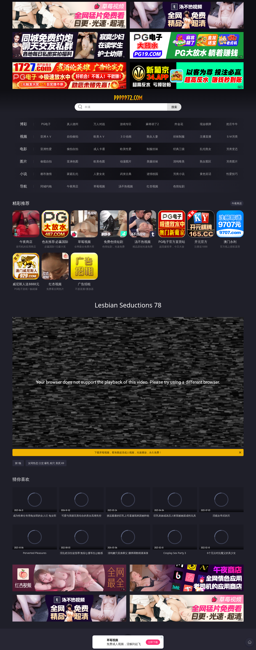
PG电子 (46, 124)
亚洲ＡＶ (46, 136)
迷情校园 (152, 174)
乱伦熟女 (205, 149)
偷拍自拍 (72, 149)
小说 (23, 173)
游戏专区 (125, 124)
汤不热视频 (126, 186)
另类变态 (232, 149)
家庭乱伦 (72, 174)
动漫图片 (125, 161)
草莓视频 (99, 186)
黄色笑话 (205, 174)
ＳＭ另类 (232, 136)
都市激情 (46, 174)
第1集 (18, 463)
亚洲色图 (72, 161)
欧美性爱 (125, 149)
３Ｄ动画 (125, 136)
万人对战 (99, 124)
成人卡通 (99, 149)
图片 (23, 161)
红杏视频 (152, 186)
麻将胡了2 (152, 124)
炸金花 (179, 124)
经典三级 (179, 149)
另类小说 (179, 174)
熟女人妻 (152, 136)
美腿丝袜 (152, 161)
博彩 (23, 124)
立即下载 (153, 642)
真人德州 (72, 124)
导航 (23, 186)
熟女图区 (205, 161)
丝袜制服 (179, 136)
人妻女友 (99, 174)
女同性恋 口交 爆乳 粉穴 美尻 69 (46, 463)
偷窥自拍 (46, 161)
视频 (23, 136)
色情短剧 (179, 186)
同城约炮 (46, 186)
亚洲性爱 (46, 149)
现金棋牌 (205, 124)
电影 (23, 148)
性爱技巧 (232, 174)
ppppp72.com (128, 97)
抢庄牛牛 (232, 124)
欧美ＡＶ (99, 136)
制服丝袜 (152, 149)
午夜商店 (72, 186)
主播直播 (205, 136)
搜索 (174, 107)
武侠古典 (125, 174)
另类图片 (232, 161)
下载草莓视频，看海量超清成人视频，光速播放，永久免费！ (168, 452)
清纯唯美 (179, 161)
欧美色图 (99, 161)
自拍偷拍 (72, 136)
